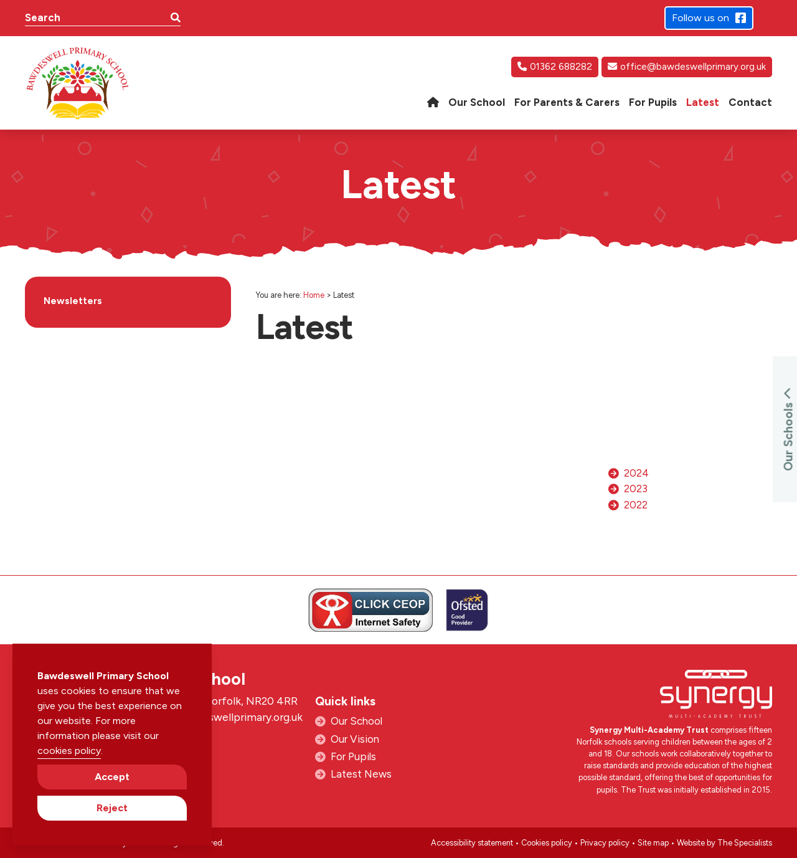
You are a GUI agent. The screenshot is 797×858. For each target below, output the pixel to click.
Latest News (361, 774)
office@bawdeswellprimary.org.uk (687, 66)
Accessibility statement (472, 842)
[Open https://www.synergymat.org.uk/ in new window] (716, 697)
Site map (653, 842)
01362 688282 (554, 66)
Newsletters (73, 301)
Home (313, 295)
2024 (636, 473)
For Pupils (353, 756)
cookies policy (69, 750)
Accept (112, 777)
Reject (112, 808)
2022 (636, 504)
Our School (356, 721)
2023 (636, 488)
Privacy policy (605, 842)
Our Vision (355, 739)
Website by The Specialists (724, 842)
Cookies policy (546, 842)
